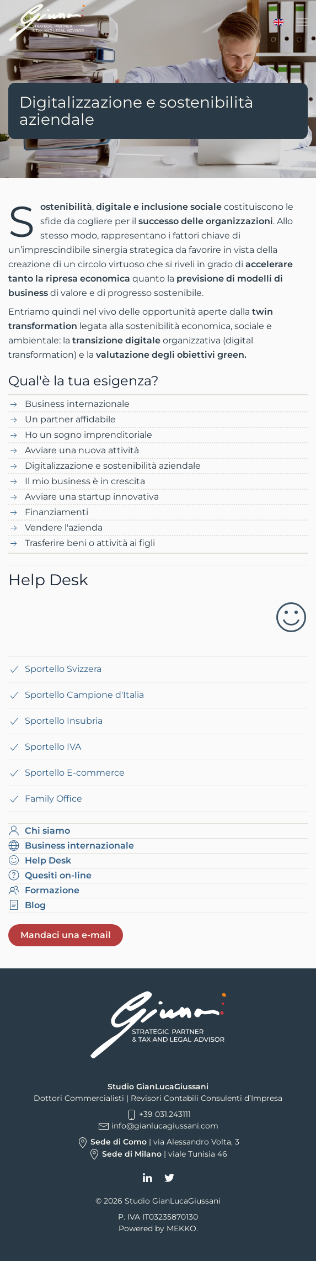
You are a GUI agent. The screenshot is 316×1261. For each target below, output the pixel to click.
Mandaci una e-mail (65, 935)
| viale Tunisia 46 (158, 1154)
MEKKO (181, 1228)
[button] (302, 22)
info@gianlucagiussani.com (164, 1126)
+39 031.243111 (158, 1114)
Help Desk (48, 579)
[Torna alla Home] (46, 22)
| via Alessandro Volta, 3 (158, 1142)
